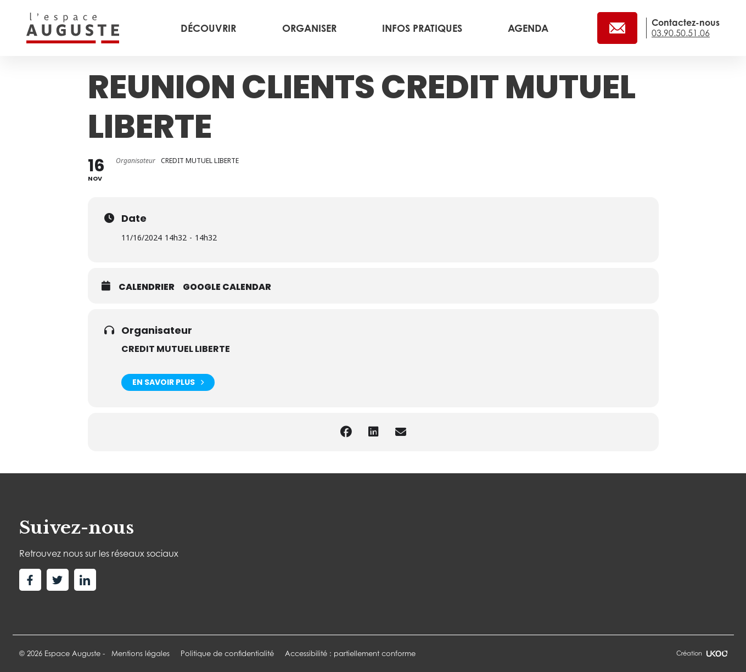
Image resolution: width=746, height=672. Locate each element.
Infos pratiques (423, 28)
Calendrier (147, 287)
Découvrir (210, 28)
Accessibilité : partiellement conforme (350, 653)
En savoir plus (168, 382)
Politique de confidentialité (227, 653)
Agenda (528, 28)
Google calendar (227, 287)
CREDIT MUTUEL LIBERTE (175, 349)
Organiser (310, 28)
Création (701, 653)
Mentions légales (140, 653)
